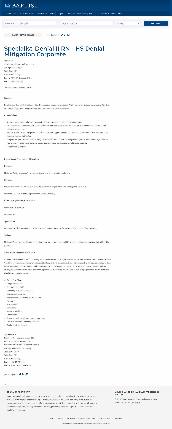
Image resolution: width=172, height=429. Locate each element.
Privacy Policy (117, 418)
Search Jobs (10, 14)
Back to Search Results (23, 35)
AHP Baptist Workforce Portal (109, 14)
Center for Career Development (80, 14)
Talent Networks (26, 14)
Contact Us (60, 418)
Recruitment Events (45, 14)
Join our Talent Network (124, 399)
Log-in (60, 14)
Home (52, 418)
